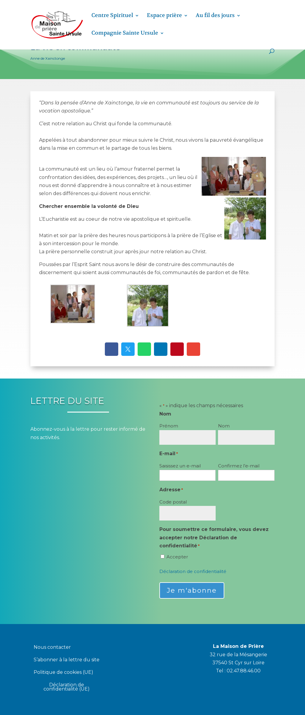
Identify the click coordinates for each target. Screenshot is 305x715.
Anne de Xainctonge (47, 58)
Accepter (177, 557)
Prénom (168, 426)
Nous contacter (52, 647)
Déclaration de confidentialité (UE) (66, 687)
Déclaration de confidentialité (192, 571)
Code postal (173, 502)
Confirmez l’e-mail (238, 466)
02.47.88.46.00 (244, 671)
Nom (224, 426)
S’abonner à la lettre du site (66, 660)
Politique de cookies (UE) (63, 672)
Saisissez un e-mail (180, 466)
